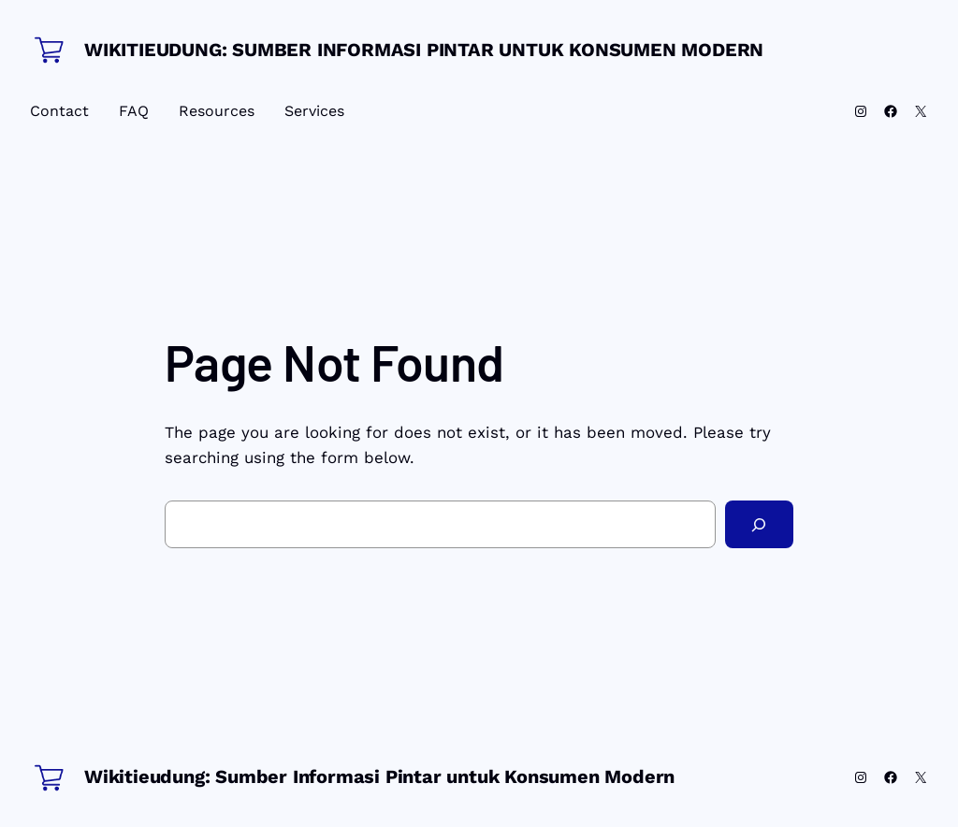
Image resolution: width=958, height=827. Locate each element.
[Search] (759, 524)
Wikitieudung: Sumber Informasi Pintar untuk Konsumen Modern (423, 49)
